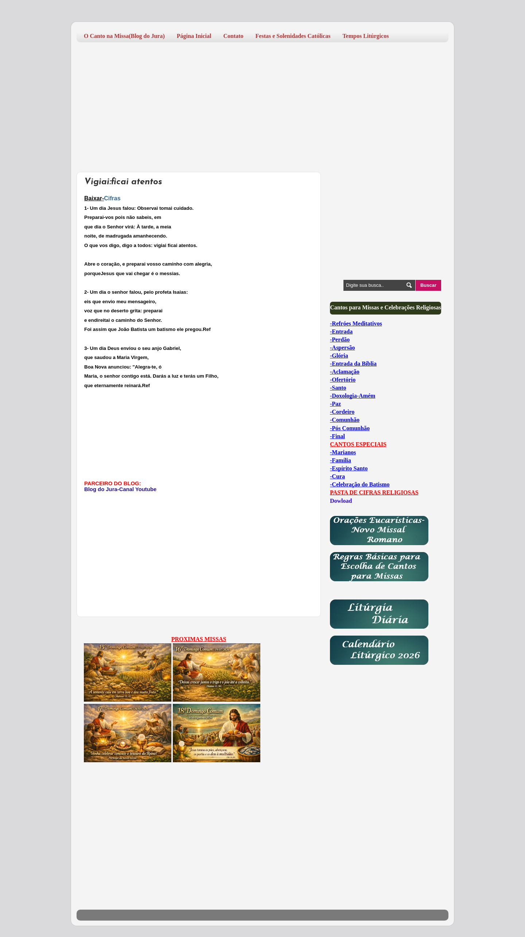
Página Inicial (194, 36)
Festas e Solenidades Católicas (293, 36)
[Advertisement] (262, 104)
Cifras (112, 198)
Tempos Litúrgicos (365, 36)
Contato (233, 36)
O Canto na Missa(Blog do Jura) (124, 36)
